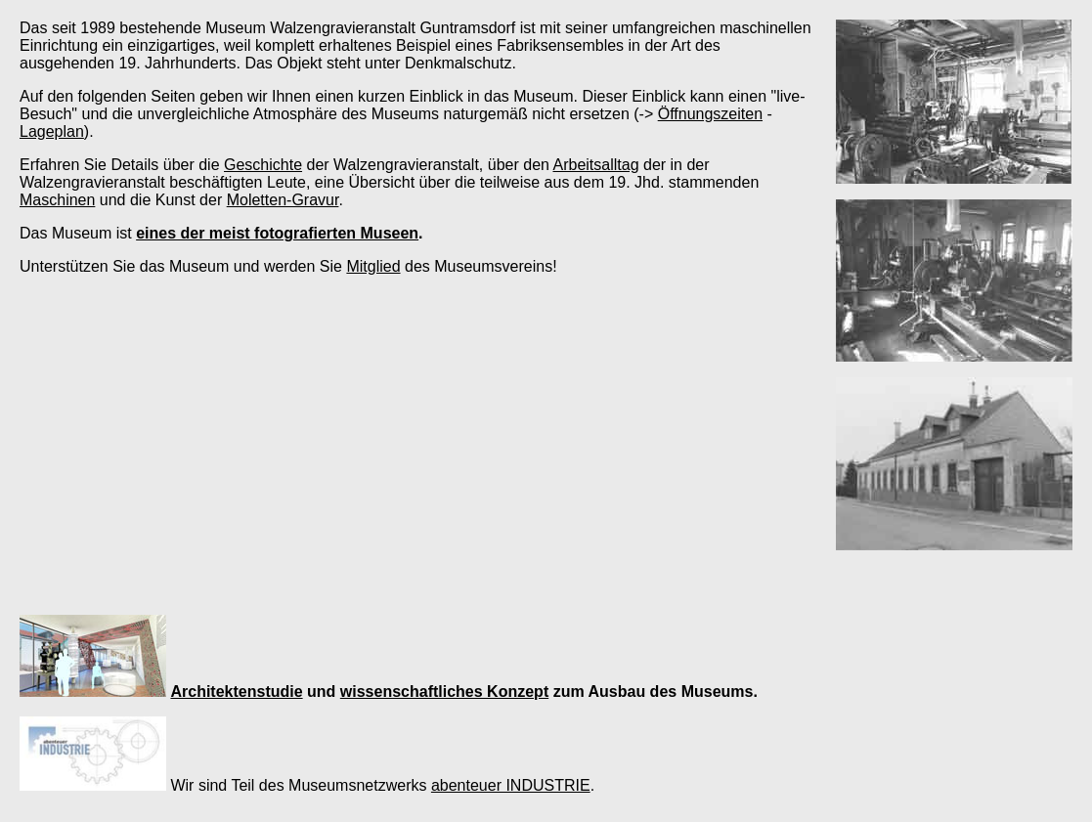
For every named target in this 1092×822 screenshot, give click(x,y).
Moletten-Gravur (283, 200)
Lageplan (52, 131)
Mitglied (373, 266)
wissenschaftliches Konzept (444, 691)
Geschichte (263, 164)
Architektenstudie (236, 691)
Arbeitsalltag (595, 164)
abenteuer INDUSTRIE (510, 785)
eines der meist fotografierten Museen (277, 233)
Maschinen (57, 200)
